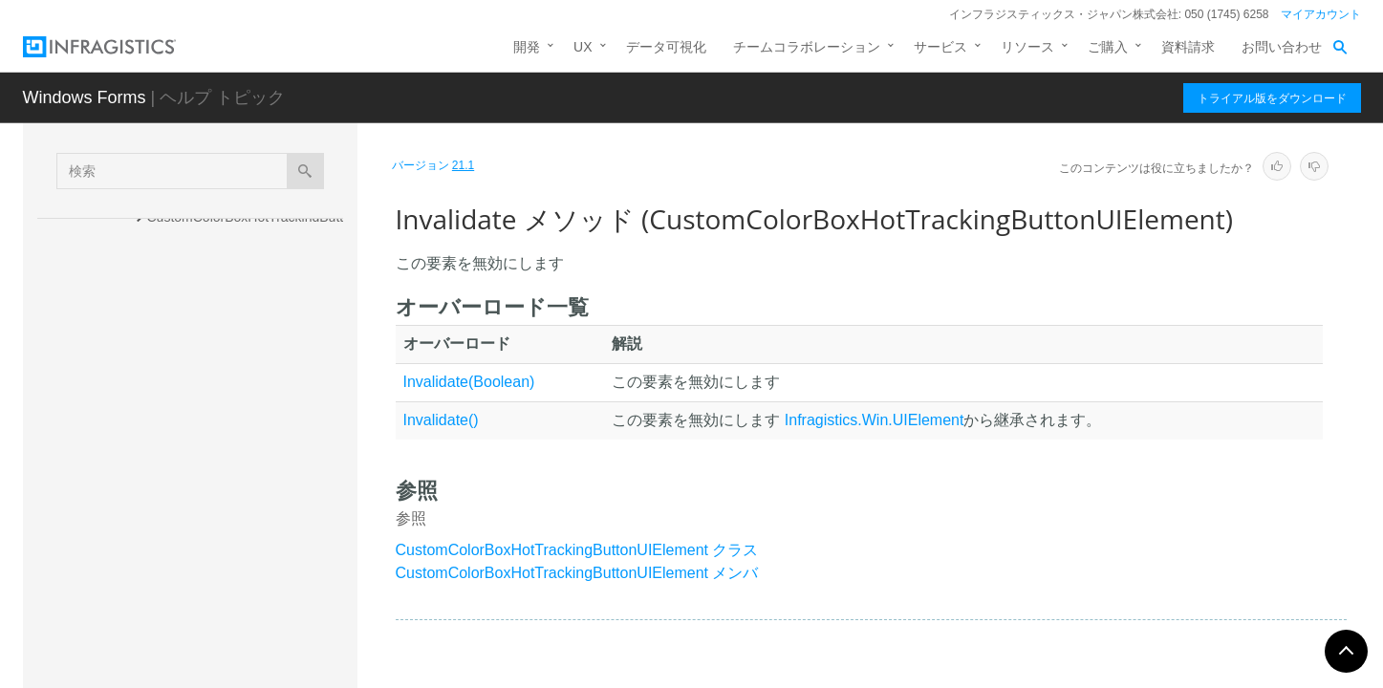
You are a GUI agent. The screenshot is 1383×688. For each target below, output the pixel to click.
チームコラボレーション (806, 46)
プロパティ (180, 507)
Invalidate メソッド (223, 467)
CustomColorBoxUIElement (211, 600)
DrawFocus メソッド (227, 367)
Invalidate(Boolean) (469, 382)
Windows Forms (84, 97)
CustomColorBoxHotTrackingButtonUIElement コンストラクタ (249, 226)
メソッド (174, 269)
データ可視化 (666, 46)
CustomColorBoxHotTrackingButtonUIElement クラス (577, 550)
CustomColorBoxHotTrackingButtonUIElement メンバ (577, 573)
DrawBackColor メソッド (239, 300)
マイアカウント (1321, 14)
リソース (1027, 46)
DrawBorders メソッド (232, 333)
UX (582, 46)
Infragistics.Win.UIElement (874, 420)
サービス (940, 46)
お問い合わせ (1282, 46)
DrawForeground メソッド (243, 400)
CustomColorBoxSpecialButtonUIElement (238, 557)
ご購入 (1108, 46)
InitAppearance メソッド (238, 433)
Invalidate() (441, 420)
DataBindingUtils (179, 667)
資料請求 (1188, 46)
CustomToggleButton (192, 633)
